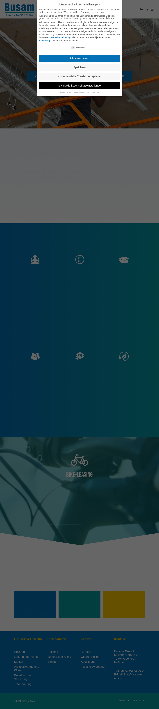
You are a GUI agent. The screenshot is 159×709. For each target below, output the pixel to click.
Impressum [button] (95, 91)
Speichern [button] (79, 66)
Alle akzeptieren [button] (79, 56)
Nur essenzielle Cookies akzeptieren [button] (79, 75)
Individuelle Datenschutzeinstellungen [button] (79, 84)
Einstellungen (45, 39)
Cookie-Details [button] (65, 91)
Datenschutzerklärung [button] (81, 91)
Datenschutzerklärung (59, 36)
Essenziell (78, 46)
